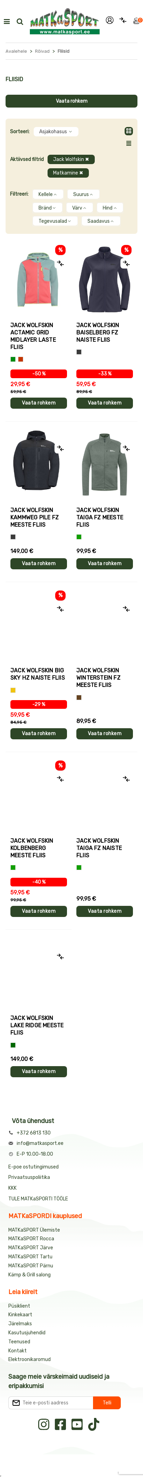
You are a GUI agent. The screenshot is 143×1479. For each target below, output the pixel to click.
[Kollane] (13, 690)
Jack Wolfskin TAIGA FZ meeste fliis (99, 517)
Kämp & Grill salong (29, 1275)
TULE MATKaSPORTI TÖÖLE (38, 1199)
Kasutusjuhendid (26, 1333)
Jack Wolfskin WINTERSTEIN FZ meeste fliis (98, 677)
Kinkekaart (20, 1315)
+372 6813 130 (34, 1133)
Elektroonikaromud (29, 1359)
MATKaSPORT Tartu (30, 1257)
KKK (12, 1188)
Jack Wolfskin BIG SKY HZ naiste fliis (37, 674)
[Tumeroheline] (13, 1045)
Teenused (19, 1342)
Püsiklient (19, 1306)
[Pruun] (79, 697)
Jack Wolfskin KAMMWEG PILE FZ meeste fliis (34, 517)
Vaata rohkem (71, 101)
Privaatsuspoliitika (29, 1177)
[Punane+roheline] (20, 359)
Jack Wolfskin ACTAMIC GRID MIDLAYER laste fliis (33, 336)
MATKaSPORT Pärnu (31, 1266)
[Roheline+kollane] (13, 359)
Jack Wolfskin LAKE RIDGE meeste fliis (37, 1025)
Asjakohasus (56, 132)
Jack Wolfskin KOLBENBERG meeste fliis (31, 848)
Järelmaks (20, 1324)
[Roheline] (79, 536)
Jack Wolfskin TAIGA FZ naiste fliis (99, 848)
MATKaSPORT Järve (30, 1248)
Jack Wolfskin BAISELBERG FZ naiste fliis (97, 332)
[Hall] (79, 352)
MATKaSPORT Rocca (31, 1239)
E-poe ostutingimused (33, 1167)
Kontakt (17, 1351)
